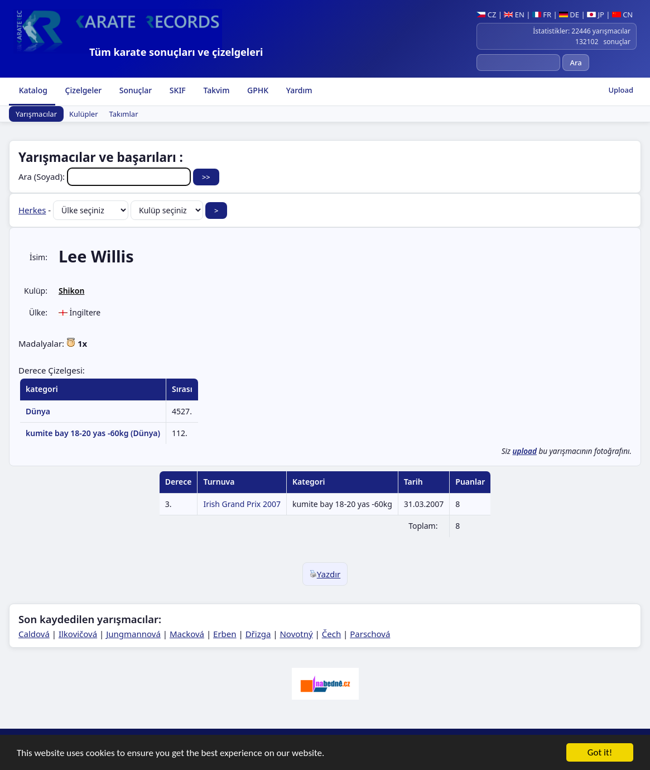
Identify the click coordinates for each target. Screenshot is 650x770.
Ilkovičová (78, 633)
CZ (486, 14)
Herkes (32, 210)
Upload (620, 90)
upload (524, 451)
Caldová (34, 633)
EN (514, 14)
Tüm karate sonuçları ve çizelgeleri (176, 52)
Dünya (38, 411)
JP (595, 14)
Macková (187, 633)
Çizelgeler (82, 90)
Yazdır (325, 574)
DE (569, 14)
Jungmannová (133, 633)
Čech (331, 633)
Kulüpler (83, 114)
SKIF (176, 90)
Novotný (296, 633)
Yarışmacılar (36, 114)
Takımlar (123, 114)
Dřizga (258, 633)
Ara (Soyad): (105, 176)
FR (541, 14)
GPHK (256, 90)
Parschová (370, 633)
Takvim (215, 90)
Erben (225, 633)
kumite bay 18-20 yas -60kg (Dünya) (93, 433)
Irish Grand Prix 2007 (242, 504)
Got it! (600, 753)
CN (622, 14)
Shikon (71, 290)
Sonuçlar (134, 90)
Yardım (298, 90)
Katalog (32, 90)
